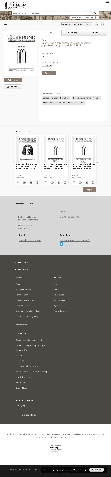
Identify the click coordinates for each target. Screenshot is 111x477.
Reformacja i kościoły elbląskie (28, 311)
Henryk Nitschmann (24, 295)
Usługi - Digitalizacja (24, 377)
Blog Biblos (20, 382)
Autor (56, 289)
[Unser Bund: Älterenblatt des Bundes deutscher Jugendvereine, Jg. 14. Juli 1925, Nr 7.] (83, 149)
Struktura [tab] (95, 33)
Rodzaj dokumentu (61, 311)
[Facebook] (61, 244)
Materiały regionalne (24, 305)
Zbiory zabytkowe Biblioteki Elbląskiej (31, 371)
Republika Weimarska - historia (86, 98)
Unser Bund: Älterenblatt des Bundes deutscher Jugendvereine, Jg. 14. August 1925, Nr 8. (55, 166)
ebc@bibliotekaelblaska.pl (30, 240)
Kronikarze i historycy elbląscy (28, 316)
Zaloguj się (20, 405)
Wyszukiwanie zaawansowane (82, 18)
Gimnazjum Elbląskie (24, 289)
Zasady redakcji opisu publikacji (29, 340)
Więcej (90, 189)
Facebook (20, 361)
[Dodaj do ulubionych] (96, 24)
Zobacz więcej (22, 325)
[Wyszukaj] (95, 13)
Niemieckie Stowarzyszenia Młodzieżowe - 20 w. (63, 102)
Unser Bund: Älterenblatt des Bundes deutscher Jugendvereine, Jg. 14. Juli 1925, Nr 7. (83, 166)
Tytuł (56, 284)
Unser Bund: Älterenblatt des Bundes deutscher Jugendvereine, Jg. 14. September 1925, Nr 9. (27, 166)
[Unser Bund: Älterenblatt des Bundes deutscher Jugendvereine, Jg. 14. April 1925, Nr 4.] (21, 53)
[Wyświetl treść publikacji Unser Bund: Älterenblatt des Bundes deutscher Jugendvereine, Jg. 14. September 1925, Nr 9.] (31, 182)
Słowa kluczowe (60, 295)
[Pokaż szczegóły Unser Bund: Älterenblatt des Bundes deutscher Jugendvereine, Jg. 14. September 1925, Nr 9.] (37, 182)
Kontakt (19, 355)
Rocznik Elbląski (22, 388)
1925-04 (45, 56)
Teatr (18, 284)
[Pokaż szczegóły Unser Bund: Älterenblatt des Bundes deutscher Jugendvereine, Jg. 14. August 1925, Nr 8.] (65, 182)
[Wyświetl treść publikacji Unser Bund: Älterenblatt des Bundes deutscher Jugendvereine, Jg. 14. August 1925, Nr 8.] (59, 182)
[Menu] (107, 2)
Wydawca (57, 305)
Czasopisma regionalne (25, 300)
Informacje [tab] (73, 33)
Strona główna (21, 269)
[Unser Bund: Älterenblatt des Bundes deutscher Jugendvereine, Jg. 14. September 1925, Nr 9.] (27, 149)
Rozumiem (96, 470)
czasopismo (47, 65)
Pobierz (11, 86)
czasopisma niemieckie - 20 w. (55, 98)
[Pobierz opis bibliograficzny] (24, 182)
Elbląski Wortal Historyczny (27, 366)
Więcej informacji (79, 470)
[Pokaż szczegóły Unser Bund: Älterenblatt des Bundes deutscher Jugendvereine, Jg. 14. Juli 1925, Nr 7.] (92, 182)
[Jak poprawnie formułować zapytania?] (97, 17)
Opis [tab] (50, 33)
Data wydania (59, 300)
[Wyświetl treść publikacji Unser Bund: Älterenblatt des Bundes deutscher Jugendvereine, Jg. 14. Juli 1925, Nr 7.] (86, 182)
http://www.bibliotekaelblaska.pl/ (75, 240)
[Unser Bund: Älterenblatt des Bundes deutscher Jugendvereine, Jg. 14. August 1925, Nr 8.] (55, 149)
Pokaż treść (13, 80)
